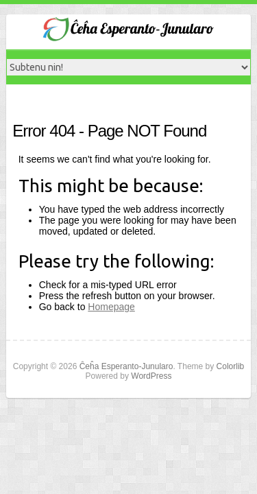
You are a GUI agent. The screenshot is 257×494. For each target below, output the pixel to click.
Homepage (111, 306)
